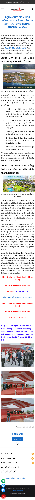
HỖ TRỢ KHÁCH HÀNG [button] (17, 463)
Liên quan (17, 434)
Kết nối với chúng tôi (10, 467)
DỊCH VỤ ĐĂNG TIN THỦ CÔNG (15, 478)
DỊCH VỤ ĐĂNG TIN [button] (17, 458)
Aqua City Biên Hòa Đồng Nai (15, 48)
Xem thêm (17, 439)
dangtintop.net (21, 493)
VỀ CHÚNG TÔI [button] (17, 454)
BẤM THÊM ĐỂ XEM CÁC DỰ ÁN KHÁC (17, 297)
